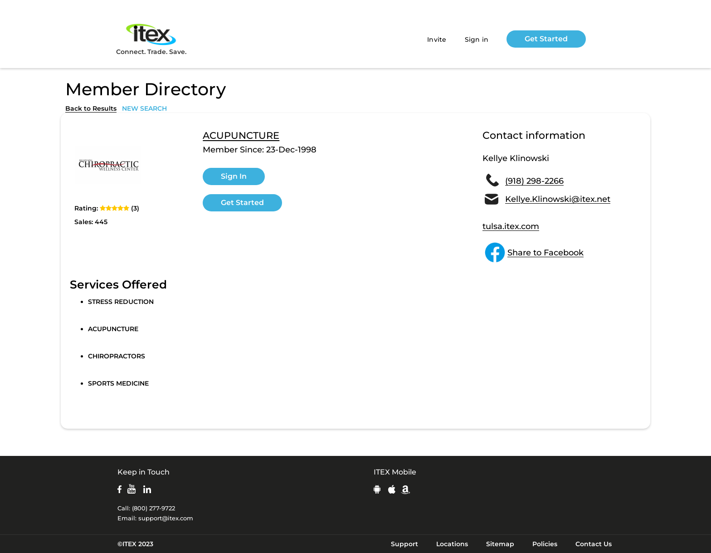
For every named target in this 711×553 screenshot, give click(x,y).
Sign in (477, 39)
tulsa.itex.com (510, 226)
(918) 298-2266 (534, 181)
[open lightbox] (108, 165)
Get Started (546, 38)
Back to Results (91, 108)
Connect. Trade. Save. (151, 39)
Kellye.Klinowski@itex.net (557, 199)
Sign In (234, 176)
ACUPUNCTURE (241, 135)
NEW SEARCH (144, 108)
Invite (437, 39)
